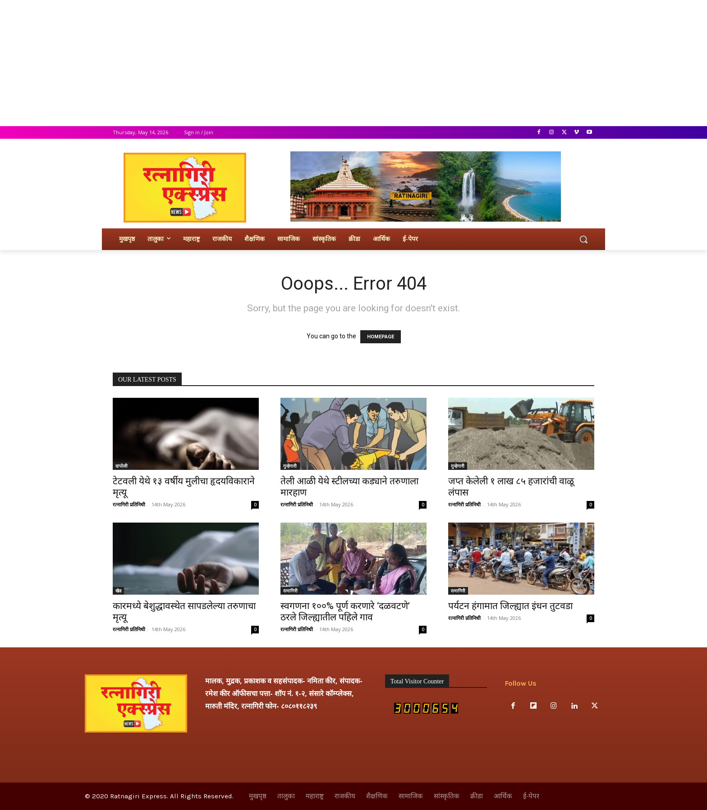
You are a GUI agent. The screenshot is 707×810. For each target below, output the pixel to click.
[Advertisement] (270, 63)
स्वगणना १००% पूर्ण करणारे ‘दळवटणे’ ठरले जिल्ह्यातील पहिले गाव (345, 612)
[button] (583, 239)
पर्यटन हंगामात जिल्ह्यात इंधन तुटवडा (510, 606)
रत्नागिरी (290, 590)
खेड (118, 590)
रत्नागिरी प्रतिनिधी (129, 504)
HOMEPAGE (380, 337)
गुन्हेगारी (290, 466)
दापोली (121, 466)
